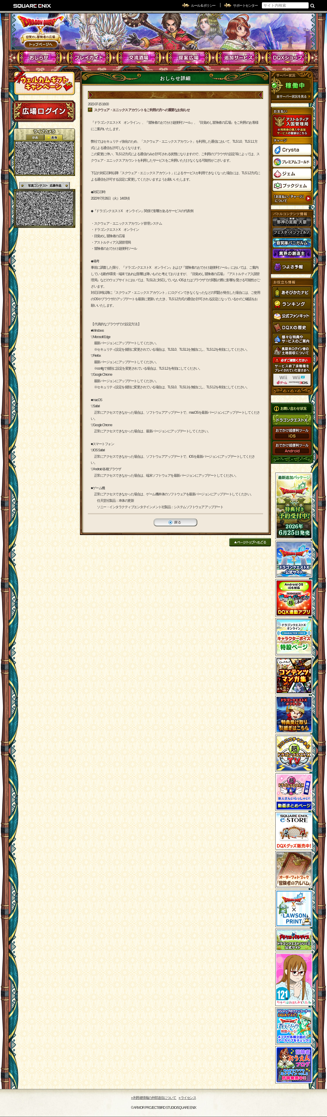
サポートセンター (245, 6)
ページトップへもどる (250, 542)
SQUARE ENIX (32, 6)
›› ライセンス (187, 1098)
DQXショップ (287, 57)
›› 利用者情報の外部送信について (154, 1098)
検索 (312, 5)
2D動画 (35, 137)
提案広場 (188, 57)
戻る (175, 522)
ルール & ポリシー (203, 6)
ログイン (44, 111)
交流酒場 (138, 57)
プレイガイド (89, 57)
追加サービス (238, 57)
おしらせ (39, 57)
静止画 (53, 137)
